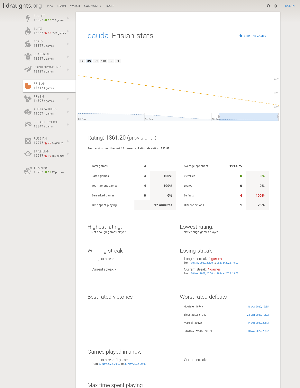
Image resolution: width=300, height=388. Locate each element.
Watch (75, 6)
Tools (109, 6)
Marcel (188, 322)
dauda (98, 35)
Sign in (290, 5)
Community (92, 6)
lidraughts (22, 5)
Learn (61, 6)
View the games (255, 35)
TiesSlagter (191, 314)
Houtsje (189, 306)
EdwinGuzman (193, 331)
